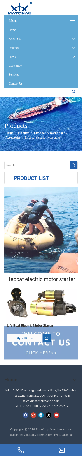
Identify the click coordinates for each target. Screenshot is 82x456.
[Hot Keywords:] (73, 91)
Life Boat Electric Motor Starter (30, 325)
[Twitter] (48, 415)
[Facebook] (25, 415)
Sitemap (67, 434)
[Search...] (37, 165)
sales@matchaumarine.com (41, 401)
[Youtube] (56, 415)
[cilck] (41, 230)
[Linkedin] (41, 415)
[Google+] (33, 415)
